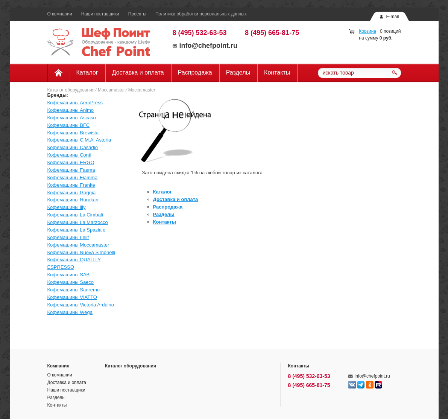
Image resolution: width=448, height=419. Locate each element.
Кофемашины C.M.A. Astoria (79, 140)
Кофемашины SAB (68, 274)
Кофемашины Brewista (73, 133)
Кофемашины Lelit (68, 237)
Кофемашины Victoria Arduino (80, 305)
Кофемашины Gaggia (71, 192)
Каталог (87, 72)
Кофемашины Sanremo (73, 290)
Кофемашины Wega (70, 312)
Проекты (137, 14)
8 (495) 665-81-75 (272, 33)
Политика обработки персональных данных (201, 14)
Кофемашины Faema (71, 170)
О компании (59, 14)
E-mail (392, 16)
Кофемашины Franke (71, 185)
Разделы (238, 72)
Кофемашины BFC (68, 125)
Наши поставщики (100, 14)
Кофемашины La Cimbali (75, 215)
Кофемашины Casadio (72, 147)
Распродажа (195, 72)
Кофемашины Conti (69, 155)
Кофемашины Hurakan (73, 200)
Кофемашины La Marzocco (77, 222)
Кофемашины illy (66, 207)
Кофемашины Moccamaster (78, 245)
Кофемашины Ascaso (71, 117)
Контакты (277, 72)
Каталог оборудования (71, 90)
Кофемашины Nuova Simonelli (81, 252)
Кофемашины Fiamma (72, 177)
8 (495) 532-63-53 (200, 33)
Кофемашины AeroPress (75, 102)
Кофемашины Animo (70, 110)
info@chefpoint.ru (205, 45)
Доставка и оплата (138, 72)
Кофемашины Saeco (70, 282)
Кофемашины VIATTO (72, 297)
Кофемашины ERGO (70, 162)
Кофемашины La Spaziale (76, 230)
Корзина (367, 31)
